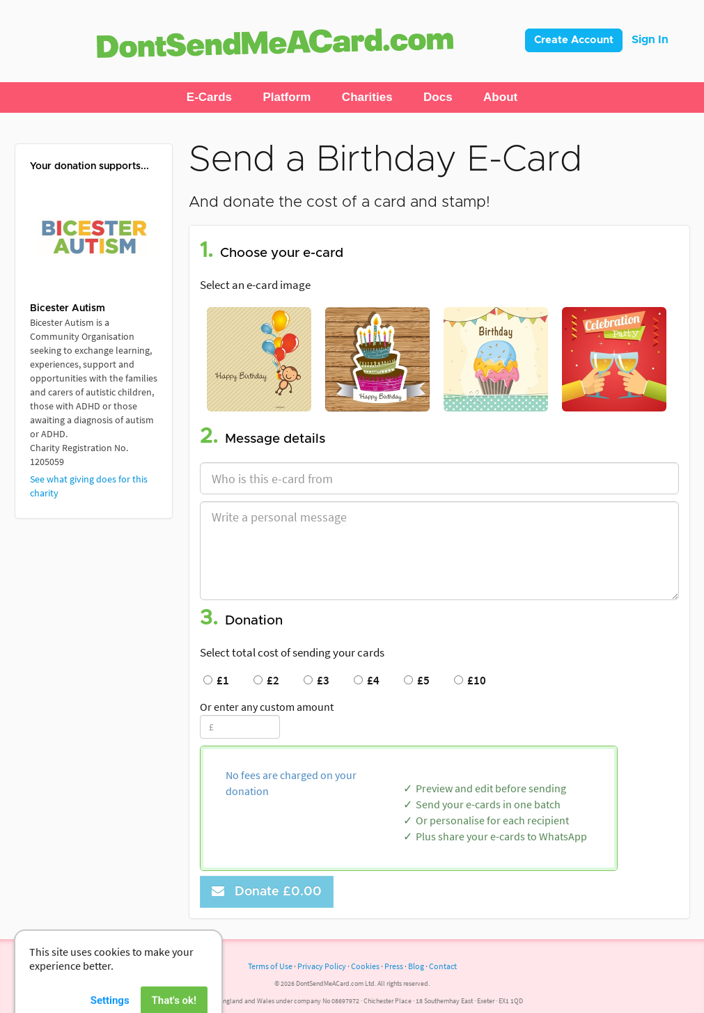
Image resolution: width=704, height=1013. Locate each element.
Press (393, 966)
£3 (316, 680)
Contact (443, 966)
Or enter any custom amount (267, 707)
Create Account (573, 40)
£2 (266, 680)
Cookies (365, 966)
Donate (267, 891)
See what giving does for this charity (89, 486)
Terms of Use (270, 966)
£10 (470, 680)
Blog (416, 966)
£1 (216, 680)
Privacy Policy (321, 966)
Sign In (650, 39)
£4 (367, 680)
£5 (417, 680)
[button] (209, 97)
